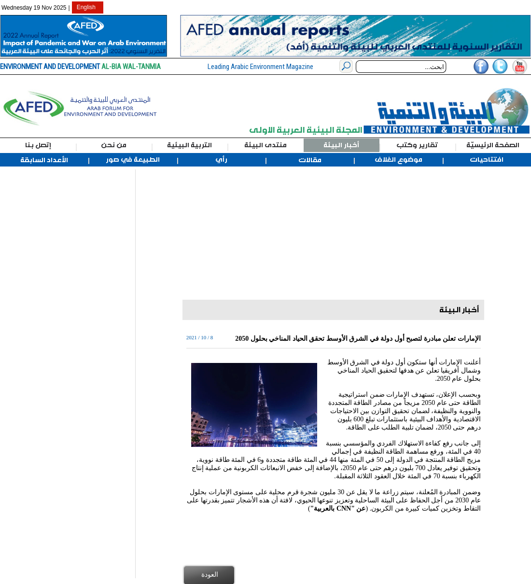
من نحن (113, 145)
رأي (221, 159)
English (86, 7)
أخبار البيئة (341, 145)
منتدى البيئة (265, 145)
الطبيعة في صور (133, 159)
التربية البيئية (189, 145)
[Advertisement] (52, 314)
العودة (209, 574)
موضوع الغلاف (398, 159)
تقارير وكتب (417, 145)
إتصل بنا (38, 145)
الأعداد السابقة (44, 160)
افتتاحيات (486, 159)
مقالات (309, 160)
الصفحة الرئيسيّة (492, 145)
